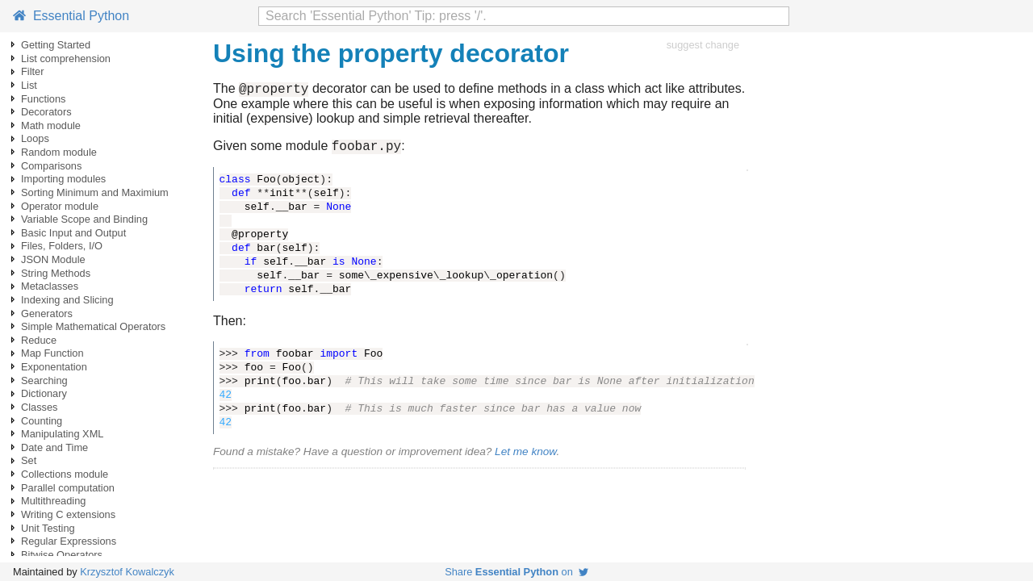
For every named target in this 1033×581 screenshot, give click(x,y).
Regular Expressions (68, 541)
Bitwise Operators (61, 555)
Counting (41, 421)
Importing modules (63, 179)
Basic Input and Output (73, 233)
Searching (44, 380)
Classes (39, 407)
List (29, 85)
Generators (47, 313)
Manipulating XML (62, 434)
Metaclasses (49, 286)
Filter (32, 71)
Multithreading (53, 501)
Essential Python (71, 16)
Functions (43, 99)
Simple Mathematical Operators (93, 326)
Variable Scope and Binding (84, 219)
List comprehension (66, 58)
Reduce (38, 340)
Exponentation (54, 367)
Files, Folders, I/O (61, 246)
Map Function (52, 353)
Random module (59, 152)
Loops (35, 138)
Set (28, 460)
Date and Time (54, 447)
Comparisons (51, 166)
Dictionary (44, 393)
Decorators (46, 112)
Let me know (525, 456)
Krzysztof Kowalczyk (127, 572)
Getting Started (55, 45)
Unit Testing (48, 528)
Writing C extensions (68, 514)
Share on (516, 572)
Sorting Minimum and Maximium (95, 192)
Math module (51, 125)
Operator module (59, 206)
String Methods (55, 273)
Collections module (64, 474)
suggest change (703, 45)
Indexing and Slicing (67, 300)
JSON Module (53, 259)
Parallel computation (68, 488)
